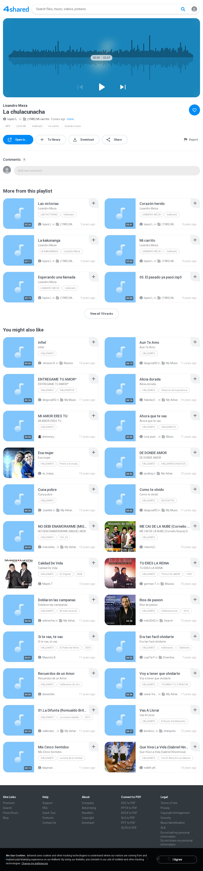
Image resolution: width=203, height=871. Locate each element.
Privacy (165, 807)
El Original (65, 574)
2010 (186, 611)
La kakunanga (49, 251)
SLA (163, 827)
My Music (170, 363)
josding (146, 473)
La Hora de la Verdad (71, 758)
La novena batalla (69, 717)
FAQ (45, 807)
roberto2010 (149, 547)
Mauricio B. (47, 657)
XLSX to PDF (129, 827)
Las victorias (49, 214)
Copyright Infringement (175, 812)
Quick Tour (49, 812)
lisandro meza (73, 126)
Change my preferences (35, 863)
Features (48, 817)
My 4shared (171, 399)
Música (167, 583)
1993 (189, 574)
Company (88, 803)
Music (167, 436)
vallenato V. (47, 731)
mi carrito (53, 126)
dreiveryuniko (47, 436)
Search (166, 620)
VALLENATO (47, 390)
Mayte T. (45, 583)
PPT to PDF (128, 822)
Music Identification (173, 822)
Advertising (89, 807)
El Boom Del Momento (173, 721)
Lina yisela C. (149, 436)
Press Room (10, 812)
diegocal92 (149, 363)
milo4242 (148, 620)
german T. (148, 583)
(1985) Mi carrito (36, 119)
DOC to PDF (128, 803)
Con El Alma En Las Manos (176, 758)
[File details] (18, 213)
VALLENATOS (67, 390)
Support (47, 803)
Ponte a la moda (69, 463)
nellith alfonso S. (149, 767)
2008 (79, 574)
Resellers (87, 812)
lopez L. (10, 119)
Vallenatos (167, 647)
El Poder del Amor (69, 647)
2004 (88, 647)
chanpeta (167, 731)
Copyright (88, 817)
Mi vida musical (68, 611)
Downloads (168, 657)
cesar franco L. (149, 694)
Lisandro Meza (151, 214)
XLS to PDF (128, 817)
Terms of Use (169, 803)
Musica (66, 363)
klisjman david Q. (47, 767)
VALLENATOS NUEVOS (173, 463)
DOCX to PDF (129, 812)
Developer (88, 822)
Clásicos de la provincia (174, 390)
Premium (9, 803)
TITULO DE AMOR (170, 574)
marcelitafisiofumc (47, 547)
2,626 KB (21, 126)
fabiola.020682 (149, 399)
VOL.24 (64, 537)
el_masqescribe (47, 473)
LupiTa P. (147, 657)
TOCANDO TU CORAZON (174, 684)
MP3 (8, 126)
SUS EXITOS (167, 500)
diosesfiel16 (47, 694)
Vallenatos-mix (169, 611)
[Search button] (183, 9)
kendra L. (147, 731)
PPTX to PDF (129, 807)
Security (166, 817)
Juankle (45, 510)
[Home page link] (16, 9)
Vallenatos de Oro (69, 684)
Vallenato (37, 126)
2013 (87, 717)
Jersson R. (47, 363)
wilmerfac (46, 620)
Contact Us (49, 822)
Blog (6, 817)
